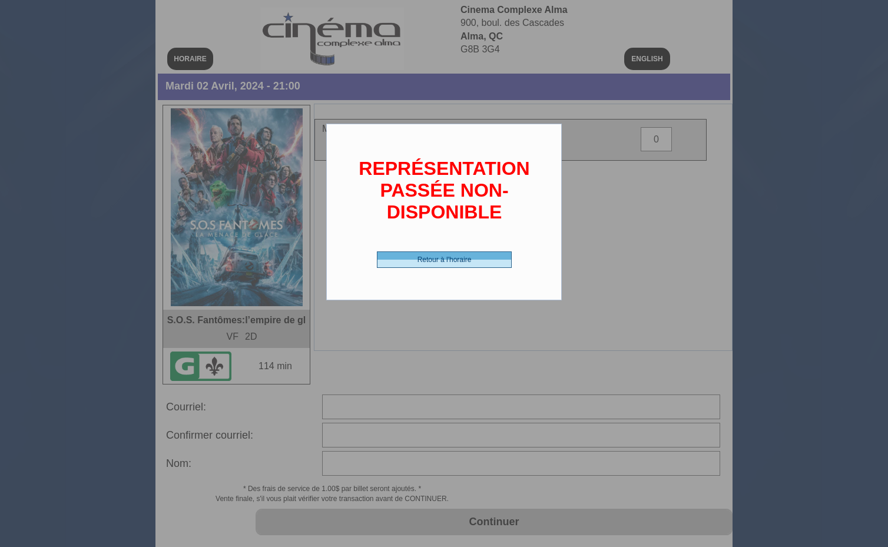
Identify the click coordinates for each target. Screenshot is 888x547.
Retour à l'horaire (445, 260)
